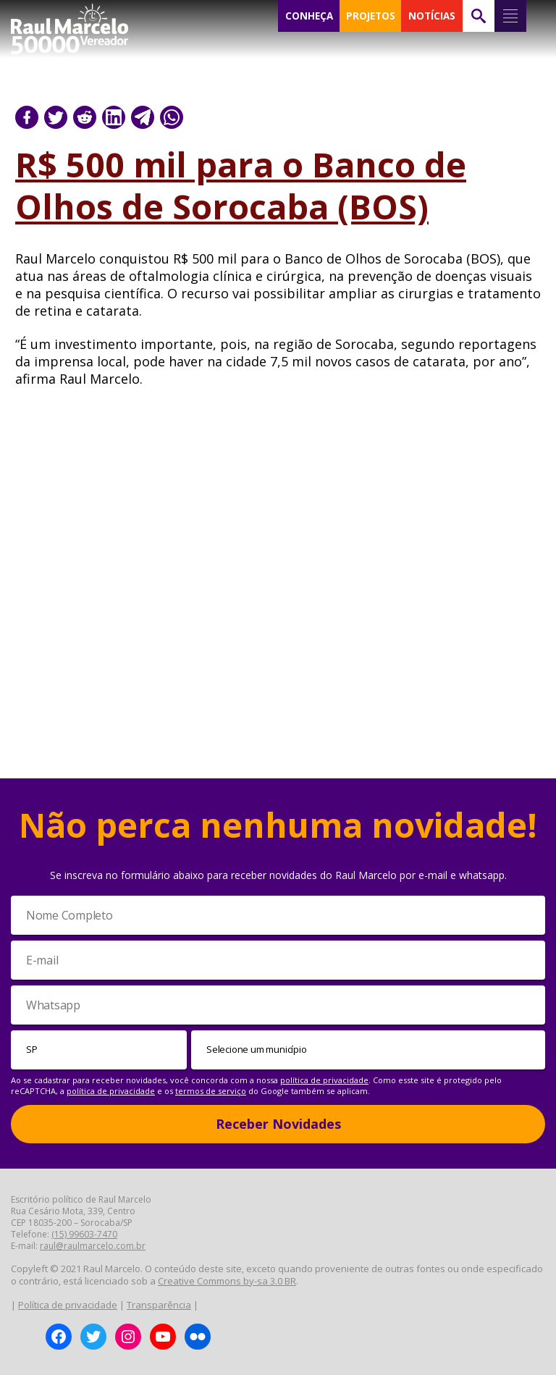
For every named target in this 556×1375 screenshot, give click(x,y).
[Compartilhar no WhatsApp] (171, 117)
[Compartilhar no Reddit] (84, 117)
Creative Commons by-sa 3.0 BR (227, 1280)
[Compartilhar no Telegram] (142, 117)
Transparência (159, 1304)
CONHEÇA (309, 15)
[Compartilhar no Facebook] (26, 117)
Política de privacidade (67, 1304)
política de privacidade (324, 1080)
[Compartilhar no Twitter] (55, 117)
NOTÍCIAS (431, 15)
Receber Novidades (278, 1123)
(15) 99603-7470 (84, 1234)
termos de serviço (210, 1090)
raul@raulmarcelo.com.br (93, 1246)
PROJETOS (370, 15)
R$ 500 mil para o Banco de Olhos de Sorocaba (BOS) (240, 185)
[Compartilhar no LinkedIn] (113, 117)
